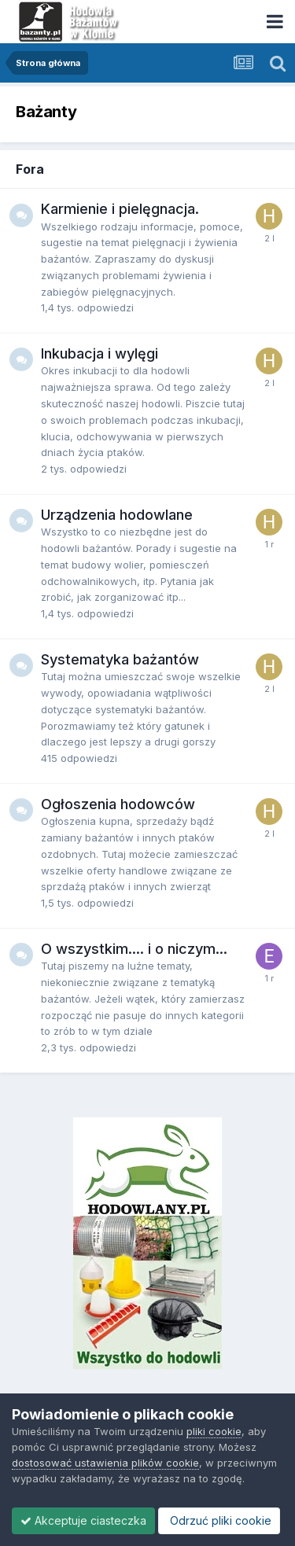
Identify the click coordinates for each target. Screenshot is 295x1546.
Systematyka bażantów (120, 659)
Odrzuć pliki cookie (219, 1520)
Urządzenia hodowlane (117, 514)
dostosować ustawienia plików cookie (105, 1462)
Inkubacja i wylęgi (99, 353)
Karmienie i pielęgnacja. (120, 209)
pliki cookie (214, 1431)
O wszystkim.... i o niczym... (134, 948)
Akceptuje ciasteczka (83, 1520)
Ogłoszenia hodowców (118, 804)
